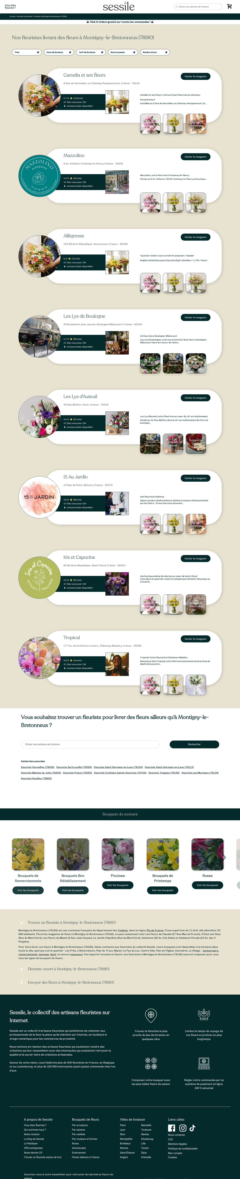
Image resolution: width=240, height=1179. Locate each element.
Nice (122, 1134)
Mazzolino (73, 155)
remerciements (27, 954)
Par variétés (78, 1134)
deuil (53, 954)
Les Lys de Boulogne (84, 316)
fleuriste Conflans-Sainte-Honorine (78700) (120, 772)
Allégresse (73, 236)
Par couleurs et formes (84, 1138)
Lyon (122, 1129)
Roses (210, 876)
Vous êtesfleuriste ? (10, 6)
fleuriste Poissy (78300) (77, 772)
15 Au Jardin (75, 477)
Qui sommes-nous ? (35, 1129)
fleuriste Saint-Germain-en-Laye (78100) (118, 767)
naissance (76, 954)
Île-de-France (155, 930)
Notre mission (32, 1134)
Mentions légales (177, 1143)
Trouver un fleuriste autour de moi (42, 1157)
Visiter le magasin (195, 76)
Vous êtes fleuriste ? (35, 1125)
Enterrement (79, 1152)
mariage (44, 954)
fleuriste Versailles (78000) (37, 767)
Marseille (146, 1125)
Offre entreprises (33, 1148)
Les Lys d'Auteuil (80, 396)
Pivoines (120, 876)
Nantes (145, 1134)
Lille (143, 1143)
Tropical (71, 637)
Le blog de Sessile (34, 1138)
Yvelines (123, 930)
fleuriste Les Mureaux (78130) (200, 772)
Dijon (144, 1152)
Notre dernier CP (33, 1152)
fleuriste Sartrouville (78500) (74, 767)
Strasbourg (147, 1138)
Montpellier (126, 1138)
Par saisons (78, 1129)
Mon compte (175, 1153)
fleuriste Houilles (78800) (36, 778)
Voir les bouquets (30, 890)
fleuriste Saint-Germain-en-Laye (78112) (169, 767)
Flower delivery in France (85, 1157)
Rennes (124, 1148)
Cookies (172, 1157)
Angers (124, 1157)
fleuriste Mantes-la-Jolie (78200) (41, 772)
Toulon (145, 1148)
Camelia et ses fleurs (84, 75)
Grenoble (146, 1157)
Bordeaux (125, 1143)
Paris (123, 1125)
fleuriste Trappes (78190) (164, 772)
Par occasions (80, 1125)
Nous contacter (176, 1134)
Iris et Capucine (79, 557)
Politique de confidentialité (183, 1148)
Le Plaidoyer (31, 1143)
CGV (170, 1139)
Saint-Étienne (127, 1152)
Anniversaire (210, 950)
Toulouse (146, 1129)
